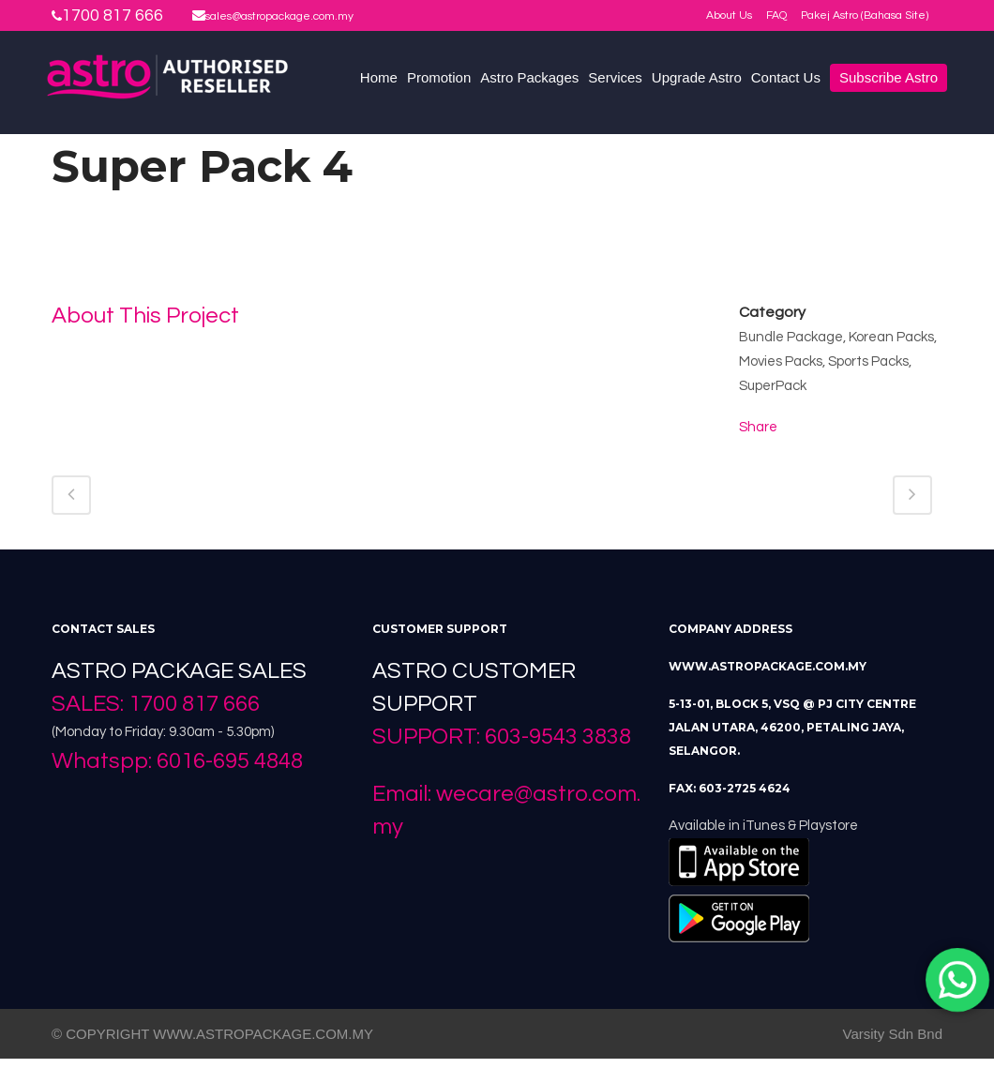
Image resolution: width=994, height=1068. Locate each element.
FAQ (776, 15)
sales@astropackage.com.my (279, 16)
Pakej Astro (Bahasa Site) (864, 15)
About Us (729, 15)
